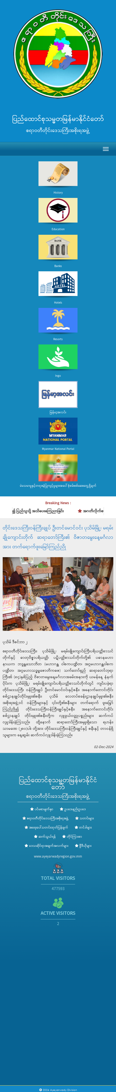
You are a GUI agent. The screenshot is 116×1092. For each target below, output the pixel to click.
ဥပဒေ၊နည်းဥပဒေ (73, 809)
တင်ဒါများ (83, 827)
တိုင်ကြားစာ (72, 836)
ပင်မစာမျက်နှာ (41, 809)
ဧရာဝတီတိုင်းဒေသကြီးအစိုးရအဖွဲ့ (48, 818)
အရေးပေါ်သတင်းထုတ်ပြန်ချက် (48, 827)
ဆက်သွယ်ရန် (45, 836)
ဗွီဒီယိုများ (83, 846)
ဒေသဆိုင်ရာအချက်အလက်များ (46, 846)
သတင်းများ (87, 818)
